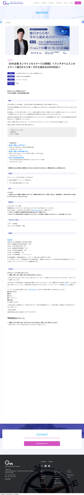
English (51, 461)
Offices (42, 478)
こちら (66, 285)
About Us (44, 2)
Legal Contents (57, 482)
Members (56, 2)
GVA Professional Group (12, 466)
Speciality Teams (58, 478)
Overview (43, 476)
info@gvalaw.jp (37, 210)
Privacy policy (70, 475)
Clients (67, 2)
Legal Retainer (57, 472)
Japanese (43, 461)
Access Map (8, 479)
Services (50, 2)
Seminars (62, 2)
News (72, 2)
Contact (78, 2)
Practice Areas (57, 476)
